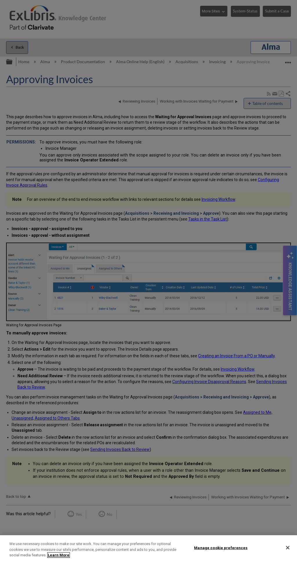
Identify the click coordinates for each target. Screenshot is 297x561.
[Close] (287, 547)
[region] (148, 548)
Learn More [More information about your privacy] (58, 555)
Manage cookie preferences (220, 547)
